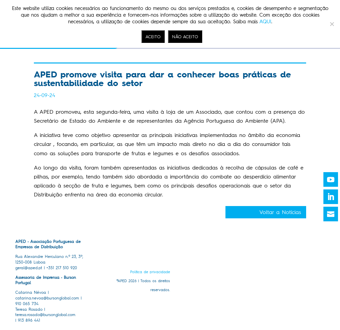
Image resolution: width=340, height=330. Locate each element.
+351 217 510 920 (61, 268)
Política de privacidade (150, 272)
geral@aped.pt (28, 268)
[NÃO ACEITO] (331, 24)
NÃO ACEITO (185, 36)
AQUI (265, 22)
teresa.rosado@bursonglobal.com (45, 314)
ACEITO (153, 36)
